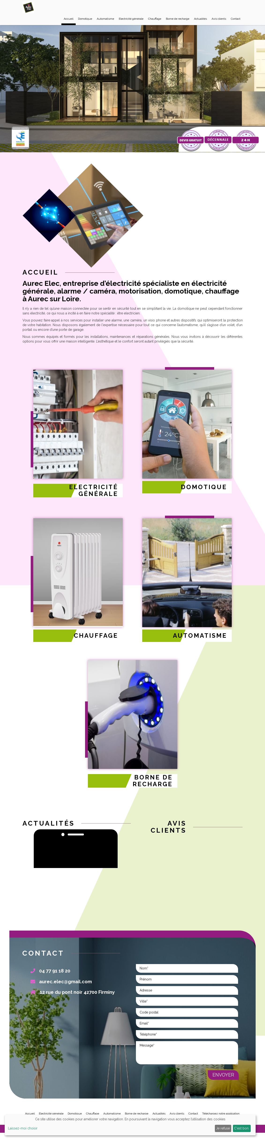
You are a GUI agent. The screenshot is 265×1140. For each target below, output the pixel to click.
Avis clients (219, 18)
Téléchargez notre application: (221, 1111)
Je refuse (223, 1128)
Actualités (200, 18)
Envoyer (223, 1072)
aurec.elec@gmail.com (61, 979)
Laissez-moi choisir (22, 1128)
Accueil (68, 18)
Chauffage (154, 18)
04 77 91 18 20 (50, 968)
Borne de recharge (177, 18)
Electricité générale (131, 18)
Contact (235, 18)
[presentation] (171, 1077)
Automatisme (105, 18)
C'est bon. (241, 1128)
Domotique (85, 18)
